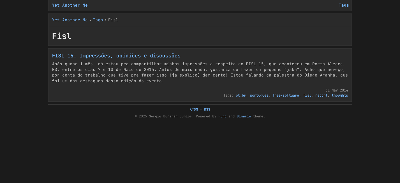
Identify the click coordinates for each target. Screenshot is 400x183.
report (321, 95)
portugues (259, 95)
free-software (285, 95)
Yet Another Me (70, 5)
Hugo (222, 116)
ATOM (194, 109)
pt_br (241, 95)
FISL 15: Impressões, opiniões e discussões (116, 55)
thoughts (340, 95)
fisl (307, 95)
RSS (207, 109)
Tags (98, 20)
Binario (244, 116)
